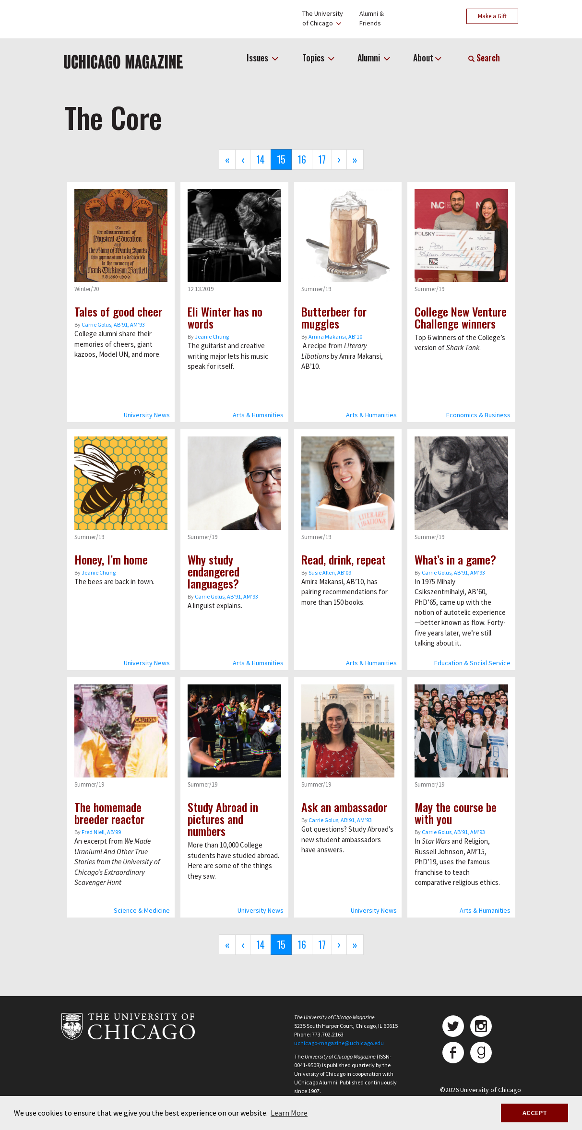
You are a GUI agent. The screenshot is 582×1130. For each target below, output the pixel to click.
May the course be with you (456, 812)
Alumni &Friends (371, 18)
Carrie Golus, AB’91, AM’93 (113, 324)
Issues (258, 57)
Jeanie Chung (212, 336)
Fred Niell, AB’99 (101, 832)
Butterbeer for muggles (334, 317)
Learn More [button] (289, 1113)
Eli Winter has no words (225, 317)
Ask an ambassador (344, 806)
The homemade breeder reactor (109, 812)
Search (484, 57)
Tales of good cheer (118, 311)
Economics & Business (478, 415)
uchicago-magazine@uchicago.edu (339, 1043)
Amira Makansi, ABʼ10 (335, 336)
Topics (314, 57)
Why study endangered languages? (213, 571)
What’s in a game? (455, 559)
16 (304, 159)
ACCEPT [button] (535, 1112)
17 (325, 159)
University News (147, 415)
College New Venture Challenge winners (461, 317)
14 (263, 159)
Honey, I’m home (111, 559)
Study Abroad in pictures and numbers (223, 818)
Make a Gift (492, 16)
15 (284, 161)
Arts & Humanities (258, 415)
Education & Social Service (472, 663)
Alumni (369, 57)
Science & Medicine (142, 910)
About (423, 57)
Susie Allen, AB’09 (330, 572)
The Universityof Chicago (322, 18)
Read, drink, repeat (343, 559)
